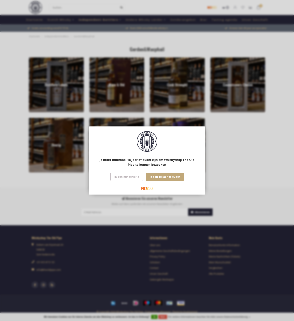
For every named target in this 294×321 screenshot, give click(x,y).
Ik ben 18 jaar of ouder (165, 176)
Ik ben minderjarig (126, 176)
